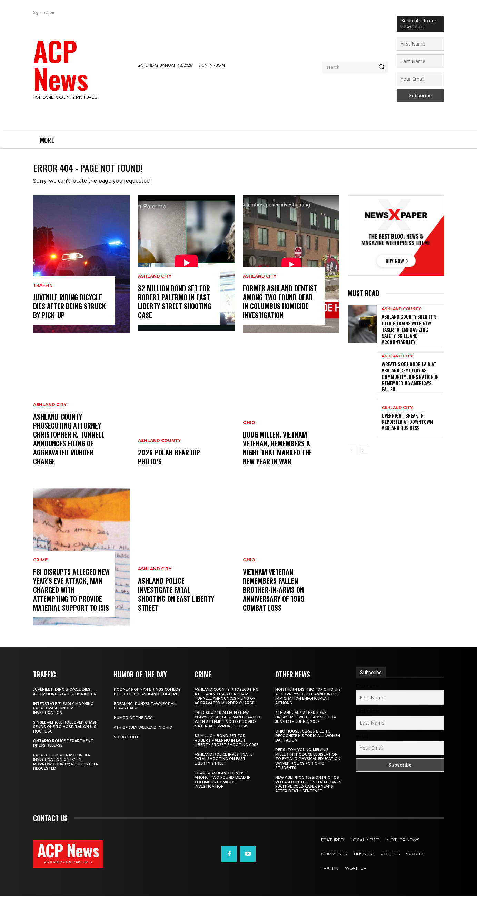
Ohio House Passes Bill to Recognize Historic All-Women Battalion (307, 743)
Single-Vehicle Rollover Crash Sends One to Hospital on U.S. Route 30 (65, 734)
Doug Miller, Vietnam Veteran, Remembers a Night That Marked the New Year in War (277, 455)
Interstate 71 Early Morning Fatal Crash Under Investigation (63, 715)
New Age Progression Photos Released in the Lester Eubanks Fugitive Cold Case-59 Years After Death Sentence (308, 792)
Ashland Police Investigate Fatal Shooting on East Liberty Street (176, 601)
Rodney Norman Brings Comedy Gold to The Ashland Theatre (147, 699)
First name (368, 693)
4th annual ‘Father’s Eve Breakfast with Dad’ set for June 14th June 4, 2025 (305, 724)
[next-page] (363, 457)
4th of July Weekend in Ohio (143, 735)
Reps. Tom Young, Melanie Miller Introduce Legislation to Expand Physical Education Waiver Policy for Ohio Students (307, 766)
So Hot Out (126, 744)
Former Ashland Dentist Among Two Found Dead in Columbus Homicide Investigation (280, 308)
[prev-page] (352, 457)
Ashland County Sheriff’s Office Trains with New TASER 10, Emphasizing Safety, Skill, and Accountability (409, 336)
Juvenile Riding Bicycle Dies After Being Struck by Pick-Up (69, 313)
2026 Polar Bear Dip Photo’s (169, 464)
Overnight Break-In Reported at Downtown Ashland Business (407, 429)
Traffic (42, 293)
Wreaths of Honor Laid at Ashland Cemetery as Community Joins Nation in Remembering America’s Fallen (410, 383)
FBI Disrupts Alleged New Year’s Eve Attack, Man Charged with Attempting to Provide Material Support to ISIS (71, 597)
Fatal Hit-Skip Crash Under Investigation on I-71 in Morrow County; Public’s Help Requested (66, 769)
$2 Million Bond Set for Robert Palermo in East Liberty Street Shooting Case (174, 308)
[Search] (381, 67)
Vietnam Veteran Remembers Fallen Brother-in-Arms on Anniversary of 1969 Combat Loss (274, 597)
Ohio (249, 430)
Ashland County (159, 448)
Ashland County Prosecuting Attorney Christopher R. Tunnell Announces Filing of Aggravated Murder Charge (69, 446)
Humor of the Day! (133, 725)
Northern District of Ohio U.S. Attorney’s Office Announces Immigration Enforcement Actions (308, 704)
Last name (368, 718)
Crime (40, 567)
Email (362, 743)
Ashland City (50, 412)
